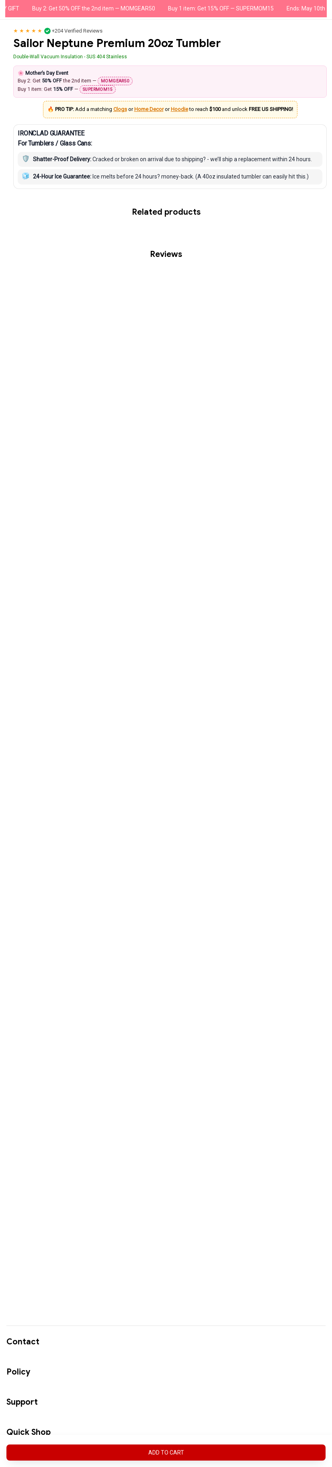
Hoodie (179, 111)
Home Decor (149, 111)
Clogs (120, 111)
